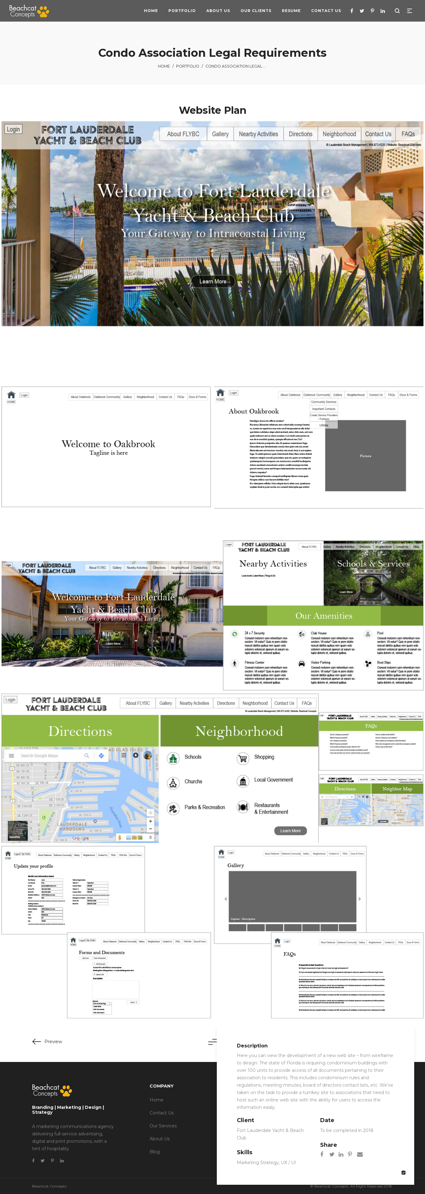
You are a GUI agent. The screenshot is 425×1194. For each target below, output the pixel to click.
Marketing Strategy (258, 1162)
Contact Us (162, 1113)
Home (164, 66)
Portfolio (187, 66)
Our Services (163, 1126)
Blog (155, 1152)
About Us (160, 1139)
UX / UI (288, 1162)
